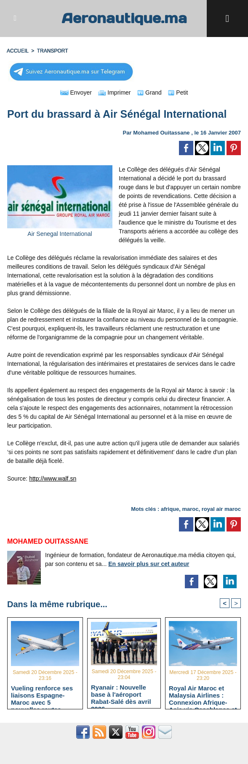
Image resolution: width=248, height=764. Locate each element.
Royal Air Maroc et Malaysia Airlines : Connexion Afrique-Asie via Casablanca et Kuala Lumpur (203, 695)
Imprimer (114, 92)
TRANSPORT (52, 51)
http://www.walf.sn (52, 478)
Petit (178, 92)
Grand (149, 92)
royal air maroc (221, 509)
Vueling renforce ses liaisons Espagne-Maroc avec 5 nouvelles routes (42, 695)
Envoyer (76, 92)
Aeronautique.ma (124, 18)
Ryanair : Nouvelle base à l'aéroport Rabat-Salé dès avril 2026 (121, 694)
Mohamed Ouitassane (161, 133)
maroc (190, 509)
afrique (170, 509)
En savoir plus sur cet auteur (148, 563)
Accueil (18, 51)
